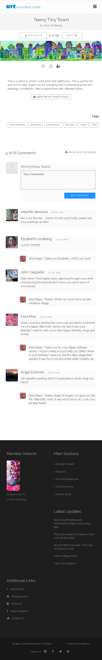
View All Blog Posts (66, 556)
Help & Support (17, 611)
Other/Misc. (53, 125)
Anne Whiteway (53, 25)
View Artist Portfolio (51, 97)
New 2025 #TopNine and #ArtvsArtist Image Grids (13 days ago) (72, 523)
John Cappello (32, 272)
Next (71, 35)
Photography (17, 125)
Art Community (64, 486)
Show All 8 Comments (82, 152)
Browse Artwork (65, 464)
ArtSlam (48, 643)
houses (70, 125)
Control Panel (63, 494)
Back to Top (15, 589)
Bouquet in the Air (16, 494)
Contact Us (15, 618)
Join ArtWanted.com (67, 479)
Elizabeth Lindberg (36, 239)
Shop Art (61, 471)
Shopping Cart (17, 596)
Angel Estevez (32, 372)
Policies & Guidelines (79, 643)
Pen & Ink (35, 125)
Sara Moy (28, 316)
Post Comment (80, 195)
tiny (94, 125)
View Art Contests (65, 563)
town (83, 125)
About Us (14, 603)
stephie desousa (34, 212)
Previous (33, 35)
